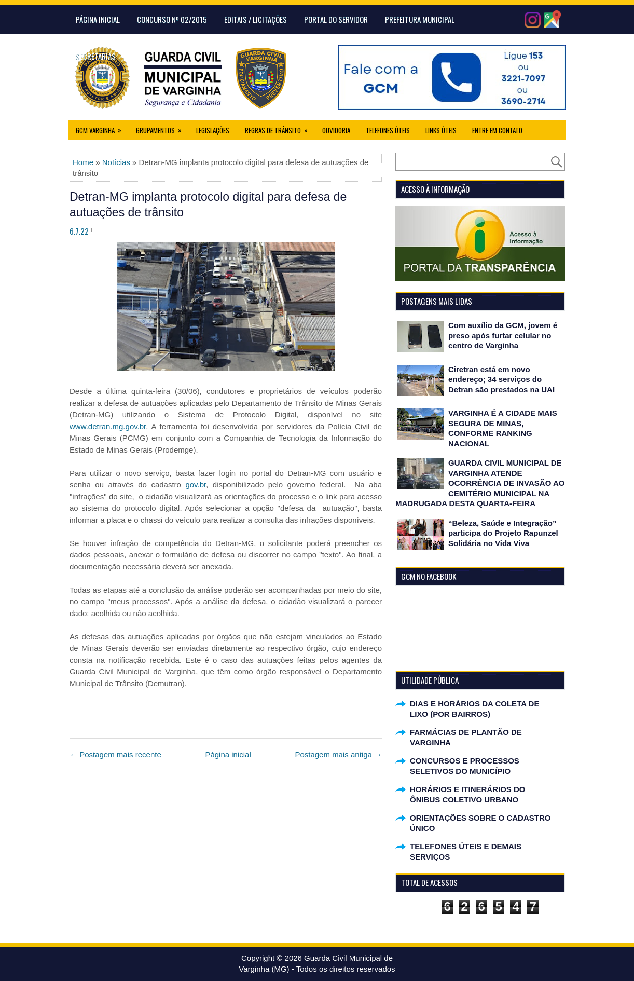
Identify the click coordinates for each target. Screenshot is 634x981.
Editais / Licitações (255, 19)
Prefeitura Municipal (419, 19)
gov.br (195, 484)
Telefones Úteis (388, 130)
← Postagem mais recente (115, 754)
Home (83, 162)
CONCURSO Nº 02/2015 (172, 19)
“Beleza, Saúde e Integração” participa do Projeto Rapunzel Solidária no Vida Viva (503, 533)
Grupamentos (162, 127)
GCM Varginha (102, 127)
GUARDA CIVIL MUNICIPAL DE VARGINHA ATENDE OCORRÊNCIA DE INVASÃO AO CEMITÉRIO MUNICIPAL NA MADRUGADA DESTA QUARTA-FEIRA (479, 483)
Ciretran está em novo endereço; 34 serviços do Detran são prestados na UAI (501, 379)
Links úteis (441, 130)
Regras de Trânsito (279, 127)
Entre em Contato (497, 130)
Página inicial (228, 754)
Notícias (116, 162)
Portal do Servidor (336, 19)
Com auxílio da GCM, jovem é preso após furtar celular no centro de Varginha (502, 335)
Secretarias (96, 56)
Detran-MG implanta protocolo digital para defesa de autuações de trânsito (208, 204)
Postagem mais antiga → (338, 754)
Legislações (212, 130)
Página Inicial (98, 19)
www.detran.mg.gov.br (108, 426)
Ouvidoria (336, 130)
